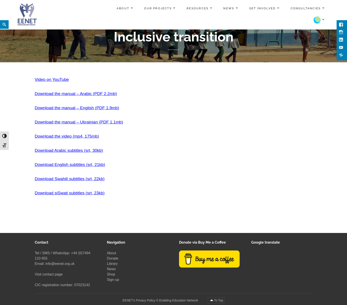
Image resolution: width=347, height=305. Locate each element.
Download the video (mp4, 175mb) (67, 136)
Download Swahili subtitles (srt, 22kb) (70, 178)
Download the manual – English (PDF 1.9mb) (77, 108)
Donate (112, 258)
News (228, 8)
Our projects (158, 8)
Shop (111, 274)
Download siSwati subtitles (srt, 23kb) (70, 193)
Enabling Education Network (179, 300)
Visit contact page (49, 274)
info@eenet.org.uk (60, 264)
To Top (218, 300)
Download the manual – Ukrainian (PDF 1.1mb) (79, 122)
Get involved (262, 8)
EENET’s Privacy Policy (139, 300)
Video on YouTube (52, 79)
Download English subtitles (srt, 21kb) (70, 164)
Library (112, 264)
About (123, 8)
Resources (197, 8)
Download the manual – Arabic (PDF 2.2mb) (76, 93)
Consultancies (306, 8)
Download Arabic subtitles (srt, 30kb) (69, 150)
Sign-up (113, 280)
